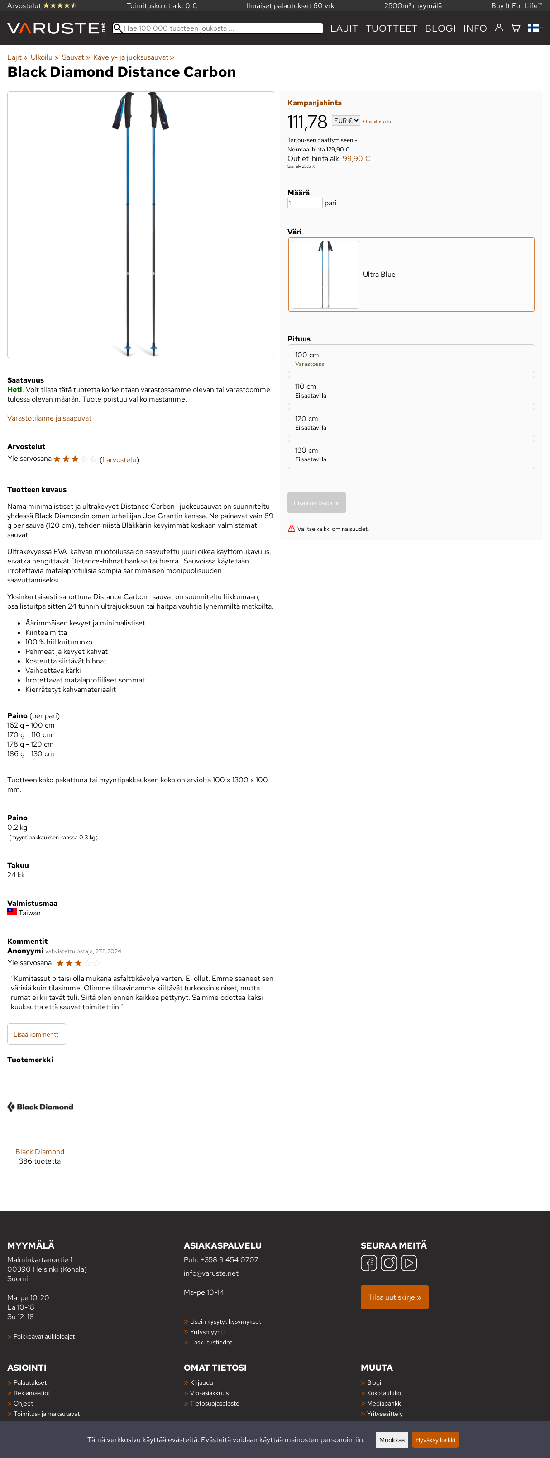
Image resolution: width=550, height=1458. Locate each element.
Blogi (374, 1382)
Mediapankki (384, 1403)
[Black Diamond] (40, 1126)
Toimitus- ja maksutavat (47, 1413)
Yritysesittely (385, 1413)
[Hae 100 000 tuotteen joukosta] (217, 28)
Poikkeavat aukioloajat (44, 1336)
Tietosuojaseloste (214, 1403)
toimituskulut (379, 121)
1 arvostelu (119, 459)
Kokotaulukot (385, 1392)
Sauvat (76, 57)
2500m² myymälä (413, 5)
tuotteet (392, 28)
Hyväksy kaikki (435, 1439)
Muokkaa (392, 1439)
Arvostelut (42, 5)
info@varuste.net (211, 1273)
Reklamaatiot (32, 1392)
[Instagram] (389, 1264)
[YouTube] (409, 1264)
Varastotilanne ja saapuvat (49, 418)
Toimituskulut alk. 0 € (162, 5)
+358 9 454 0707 (229, 1259)
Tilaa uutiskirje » (394, 1297)
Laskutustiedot (211, 1342)
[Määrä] (305, 203)
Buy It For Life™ (517, 5)
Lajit (344, 28)
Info (476, 28)
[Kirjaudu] (499, 28)
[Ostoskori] (516, 28)
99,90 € (356, 158)
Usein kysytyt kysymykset (225, 1321)
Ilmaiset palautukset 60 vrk (291, 5)
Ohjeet (23, 1403)
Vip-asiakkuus (209, 1392)
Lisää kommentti (37, 1034)
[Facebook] (369, 1264)
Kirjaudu (201, 1382)
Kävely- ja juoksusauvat (133, 57)
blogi (440, 28)
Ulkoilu (44, 57)
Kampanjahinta (314, 103)
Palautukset (30, 1382)
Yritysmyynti (207, 1331)
